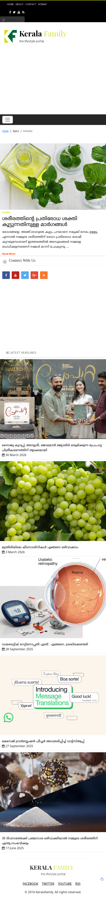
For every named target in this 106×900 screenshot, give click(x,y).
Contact (30, 4)
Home (10, 4)
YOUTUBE (65, 884)
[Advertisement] (54, 82)
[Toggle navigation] (7, 119)
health (6, 212)
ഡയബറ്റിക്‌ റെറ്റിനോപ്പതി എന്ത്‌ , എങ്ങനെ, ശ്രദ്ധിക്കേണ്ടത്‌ (45, 644)
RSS (78, 884)
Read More (8, 253)
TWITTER (48, 884)
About (19, 4)
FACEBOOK (30, 884)
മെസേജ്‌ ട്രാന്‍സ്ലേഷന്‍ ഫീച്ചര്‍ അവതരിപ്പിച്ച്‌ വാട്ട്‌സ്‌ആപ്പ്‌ (43, 741)
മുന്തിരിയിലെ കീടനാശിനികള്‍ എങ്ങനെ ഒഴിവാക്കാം (40, 547)
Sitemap (42, 4)
